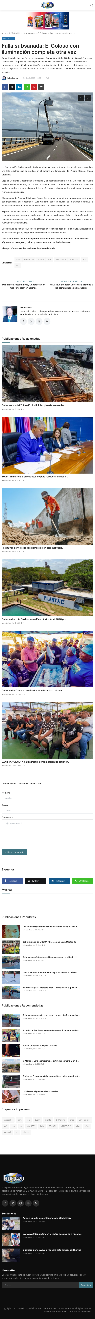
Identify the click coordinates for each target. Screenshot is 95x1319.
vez (17, 265)
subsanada (29, 259)
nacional (7, 1132)
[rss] (36, 1203)
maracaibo (8, 1120)
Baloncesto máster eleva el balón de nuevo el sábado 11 (50, 957)
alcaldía (48, 1120)
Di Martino (60, 1120)
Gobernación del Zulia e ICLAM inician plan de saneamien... (34, 405)
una (13, 1126)
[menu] (3, 5)
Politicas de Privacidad (80, 1311)
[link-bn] (47, 20)
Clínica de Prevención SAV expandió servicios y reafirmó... (51, 1076)
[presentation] (23, 841)
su (21, 1126)
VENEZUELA (66, 1126)
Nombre (6, 792)
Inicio (4, 33)
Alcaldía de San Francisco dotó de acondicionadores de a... (51, 1030)
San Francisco (85, 1120)
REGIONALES (14, 33)
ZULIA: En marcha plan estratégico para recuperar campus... (35, 476)
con (49, 259)
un (17, 1132)
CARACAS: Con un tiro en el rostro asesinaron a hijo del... (52, 1234)
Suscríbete (86, 1285)
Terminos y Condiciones (54, 1311)
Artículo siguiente (71, 281)
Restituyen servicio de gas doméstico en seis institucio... (33, 547)
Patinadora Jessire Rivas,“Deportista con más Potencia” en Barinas (23, 286)
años (87, 1126)
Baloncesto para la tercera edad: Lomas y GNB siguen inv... (51, 987)
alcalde (26, 1132)
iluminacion (61, 259)
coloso (41, 259)
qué (5, 1126)
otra (84, 259)
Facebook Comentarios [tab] (30, 783)
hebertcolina (26, 307)
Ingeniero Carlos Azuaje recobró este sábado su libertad (52, 1250)
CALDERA (31, 1126)
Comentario (7, 817)
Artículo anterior (23, 281)
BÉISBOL (52, 1126)
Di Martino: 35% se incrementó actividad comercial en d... (51, 1061)
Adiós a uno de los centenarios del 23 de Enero (47, 1218)
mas (72, 1120)
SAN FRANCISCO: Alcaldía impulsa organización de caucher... (36, 761)
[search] (91, 5)
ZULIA (37, 1120)
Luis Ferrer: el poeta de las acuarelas (40, 1091)
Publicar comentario (14, 852)
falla (18, 259)
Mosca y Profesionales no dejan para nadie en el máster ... (51, 972)
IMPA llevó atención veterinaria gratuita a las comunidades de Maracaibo (71, 286)
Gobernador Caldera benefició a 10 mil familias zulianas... (33, 690)
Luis (42, 1126)
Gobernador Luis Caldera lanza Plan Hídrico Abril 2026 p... (34, 619)
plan (78, 1126)
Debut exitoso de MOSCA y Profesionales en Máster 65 (49, 942)
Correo (5, 805)
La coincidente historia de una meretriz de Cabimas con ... (51, 926)
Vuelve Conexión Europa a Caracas (40, 1045)
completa (74, 259)
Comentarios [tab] (9, 783)
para (20, 1120)
